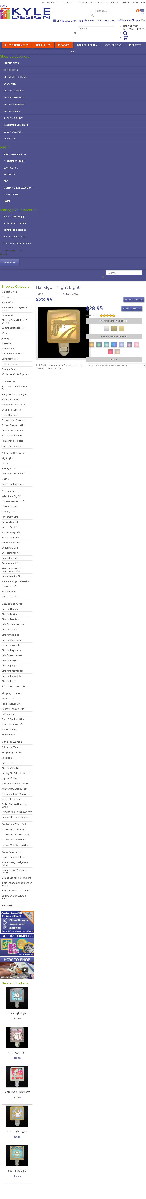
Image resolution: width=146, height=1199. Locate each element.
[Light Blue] (121, 344)
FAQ (6, 181)
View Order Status (15, 223)
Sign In (126, 2)
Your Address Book (15, 236)
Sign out (9, 262)
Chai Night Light (17, 1052)
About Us (103, 2)
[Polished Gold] (121, 328)
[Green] (99, 344)
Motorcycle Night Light (17, 1091)
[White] (117, 351)
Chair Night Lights (17, 1131)
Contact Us (67, 2)
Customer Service (85, 2)
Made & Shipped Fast (134, 20)
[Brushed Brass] (114, 328)
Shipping (115, 2)
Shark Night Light (17, 1013)
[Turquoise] (106, 344)
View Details (134, 299)
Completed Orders (15, 230)
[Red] (110, 351)
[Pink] (136, 344)
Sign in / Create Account (18, 187)
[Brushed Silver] (106, 328)
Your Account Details (17, 243)
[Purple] (129, 344)
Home (7, 201)
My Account (139, 2)
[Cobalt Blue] (114, 344)
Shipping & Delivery (15, 154)
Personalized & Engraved (101, 20)
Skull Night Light (17, 1170)
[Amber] (91, 344)
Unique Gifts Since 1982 (69, 20)
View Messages (14, 216)
